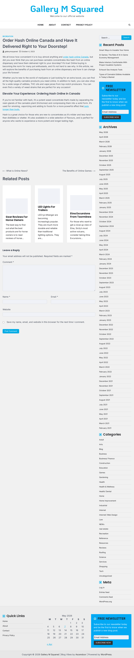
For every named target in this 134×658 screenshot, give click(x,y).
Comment (8, 262)
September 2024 (106, 226)
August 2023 (104, 287)
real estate (103, 529)
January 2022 (105, 376)
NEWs (101, 524)
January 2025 (105, 207)
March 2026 (104, 142)
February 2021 (105, 428)
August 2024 (104, 231)
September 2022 (106, 339)
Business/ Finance (107, 459)
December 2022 (106, 325)
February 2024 (105, 259)
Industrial (103, 505)
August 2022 (104, 344)
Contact (66, 25)
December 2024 (106, 212)
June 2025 (103, 184)
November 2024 (106, 217)
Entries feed (104, 592)
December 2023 (106, 268)
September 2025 (106, 170)
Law (101, 520)
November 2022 (106, 329)
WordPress (106, 654)
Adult (101, 440)
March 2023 (104, 311)
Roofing (102, 552)
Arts (101, 444)
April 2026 (103, 137)
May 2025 (103, 189)
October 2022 (105, 334)
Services (103, 562)
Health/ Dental (105, 491)
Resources (103, 543)
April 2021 (103, 419)
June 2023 (103, 297)
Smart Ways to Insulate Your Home (114, 50)
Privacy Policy (84, 25)
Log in (101, 588)
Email (54, 296)
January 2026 (105, 151)
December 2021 (106, 381)
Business (103, 454)
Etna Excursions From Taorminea (80, 215)
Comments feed (106, 597)
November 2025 (106, 160)
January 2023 (105, 320)
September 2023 (106, 283)
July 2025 (103, 179)
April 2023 (103, 306)
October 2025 (105, 165)
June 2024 (103, 240)
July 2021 (103, 405)
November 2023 (106, 273)
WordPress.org (105, 602)
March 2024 (104, 254)
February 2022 (105, 372)
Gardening (103, 477)
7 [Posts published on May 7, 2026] (65, 626)
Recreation (8, 36)
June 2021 (103, 409)
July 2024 (103, 236)
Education (103, 468)
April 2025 (103, 193)
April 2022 (103, 362)
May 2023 (103, 301)
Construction (104, 463)
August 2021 (104, 400)
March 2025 (104, 198)
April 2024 (103, 250)
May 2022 (103, 358)
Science (102, 557)
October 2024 (105, 222)
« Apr (49, 644)
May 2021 (103, 414)
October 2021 (105, 390)
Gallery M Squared (67, 8)
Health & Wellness (106, 487)
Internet (102, 510)
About (52, 25)
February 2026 (105, 146)
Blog (101, 449)
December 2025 (106, 156)
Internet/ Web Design (108, 515)
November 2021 (106, 386)
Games (102, 473)
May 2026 (103, 132)
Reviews (102, 548)
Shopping (103, 566)
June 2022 (103, 353)
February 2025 (105, 203)
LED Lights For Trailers (46, 208)
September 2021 (106, 395)
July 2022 (103, 348)
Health (102, 482)
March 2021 (104, 423)
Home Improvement (107, 501)
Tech (101, 571)
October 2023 (105, 278)
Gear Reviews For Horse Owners (17, 218)
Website (6, 309)
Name (6, 296)
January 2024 (105, 264)
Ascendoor (81, 654)
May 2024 (103, 245)
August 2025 (104, 175)
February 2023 (105, 315)
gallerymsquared (10, 52)
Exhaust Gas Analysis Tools (110, 70)
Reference (103, 538)
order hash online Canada (75, 57)
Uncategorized (105, 576)
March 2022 (104, 367)
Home (41, 25)
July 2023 (103, 292)
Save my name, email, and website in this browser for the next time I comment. (46, 322)
